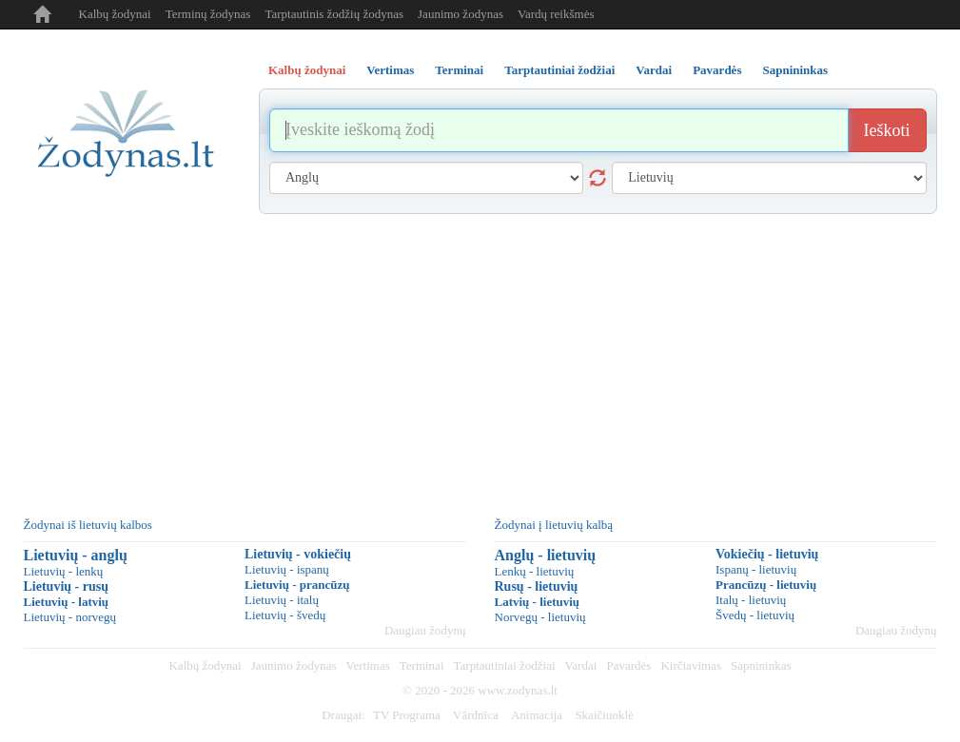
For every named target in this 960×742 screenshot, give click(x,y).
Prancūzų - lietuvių (765, 584)
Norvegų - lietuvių (540, 617)
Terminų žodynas (208, 14)
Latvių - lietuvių (537, 602)
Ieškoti (887, 130)
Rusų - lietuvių (536, 586)
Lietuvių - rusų (66, 586)
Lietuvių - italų (282, 600)
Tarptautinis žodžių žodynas (333, 14)
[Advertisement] (480, 357)
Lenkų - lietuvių (535, 571)
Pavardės (628, 665)
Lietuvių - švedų (285, 615)
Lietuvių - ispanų (287, 569)
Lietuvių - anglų (75, 555)
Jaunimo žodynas (460, 14)
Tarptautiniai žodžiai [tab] (559, 70)
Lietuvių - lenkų (64, 571)
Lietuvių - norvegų (70, 617)
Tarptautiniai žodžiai (505, 665)
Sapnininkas (761, 665)
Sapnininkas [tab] (795, 70)
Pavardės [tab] (717, 70)
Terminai (422, 665)
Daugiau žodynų (425, 630)
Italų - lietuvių (750, 600)
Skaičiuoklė (604, 715)
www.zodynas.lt (518, 690)
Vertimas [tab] (390, 70)
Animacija (536, 715)
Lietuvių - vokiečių (298, 554)
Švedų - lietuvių (754, 615)
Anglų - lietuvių (546, 555)
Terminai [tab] (459, 70)
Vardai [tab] (654, 70)
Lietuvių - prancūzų (297, 584)
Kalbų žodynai (115, 14)
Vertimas (368, 665)
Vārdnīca (476, 715)
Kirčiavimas (690, 665)
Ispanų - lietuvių (755, 569)
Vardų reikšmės (556, 14)
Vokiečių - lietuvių (766, 554)
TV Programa (407, 715)
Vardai (581, 665)
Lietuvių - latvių (66, 602)
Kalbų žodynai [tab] (306, 70)
